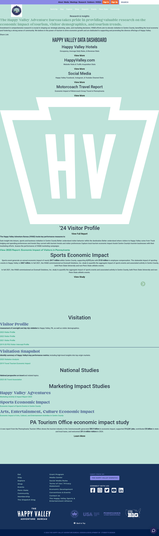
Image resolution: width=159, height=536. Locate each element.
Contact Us (54, 496)
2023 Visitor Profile (7, 332)
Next (141, 282)
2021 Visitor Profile (7, 340)
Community (23, 493)
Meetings (74, 2)
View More (79, 55)
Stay (20, 477)
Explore (21, 481)
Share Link (4, 35)
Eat (19, 474)
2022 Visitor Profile (7, 336)
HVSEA (98, 2)
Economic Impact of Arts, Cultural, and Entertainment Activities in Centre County (31, 415)
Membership (24, 496)
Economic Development (61, 489)
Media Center (55, 477)
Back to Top (79, 523)
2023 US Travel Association (11, 380)
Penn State (23, 490)
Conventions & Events (60, 492)
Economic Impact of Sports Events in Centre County (20, 406)
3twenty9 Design (108, 532)
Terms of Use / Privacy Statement (60, 484)
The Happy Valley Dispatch (105, 478)
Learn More (79, 436)
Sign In (106, 2)
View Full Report (80, 233)
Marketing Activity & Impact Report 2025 (16, 397)
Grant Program (56, 474)
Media (66, 2)
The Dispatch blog (26, 500)
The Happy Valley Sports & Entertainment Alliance (62, 499)
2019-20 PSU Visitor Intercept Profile (14, 344)
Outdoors (91, 2)
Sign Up (114, 2)
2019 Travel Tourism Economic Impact (15, 363)
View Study (79, 277)
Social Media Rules (58, 481)
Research (82, 2)
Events (21, 487)
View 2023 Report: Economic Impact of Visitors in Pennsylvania (35, 250)
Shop (20, 484)
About (60, 2)
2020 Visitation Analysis (9, 359)
